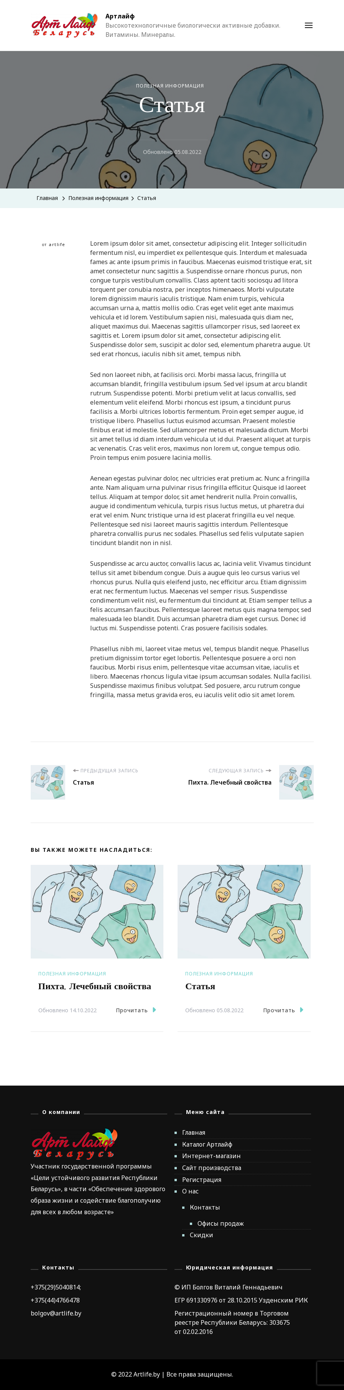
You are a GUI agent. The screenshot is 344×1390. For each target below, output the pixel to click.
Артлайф (120, 16)
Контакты (205, 1207)
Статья (200, 986)
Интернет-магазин (211, 1156)
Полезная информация (170, 86)
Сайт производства (211, 1168)
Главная (193, 1132)
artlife (57, 244)
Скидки (201, 1235)
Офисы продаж (221, 1223)
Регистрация (201, 1179)
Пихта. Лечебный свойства (94, 986)
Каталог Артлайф (207, 1144)
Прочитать (136, 1010)
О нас (190, 1191)
